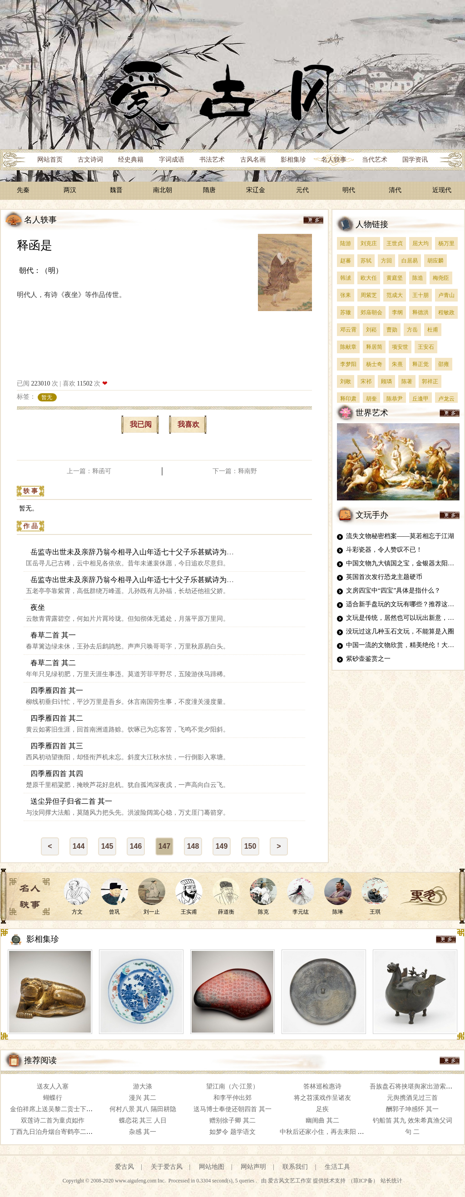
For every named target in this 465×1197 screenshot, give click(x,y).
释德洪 (420, 312)
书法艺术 (212, 159)
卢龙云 (446, 399)
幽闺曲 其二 (322, 1120)
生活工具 (337, 1166)
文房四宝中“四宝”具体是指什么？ (393, 590)
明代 (348, 190)
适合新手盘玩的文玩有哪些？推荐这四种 (403, 604)
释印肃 (348, 399)
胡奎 (371, 399)
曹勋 (391, 329)
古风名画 (253, 159)
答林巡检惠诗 (322, 1086)
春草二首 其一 (53, 635)
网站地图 (211, 1166)
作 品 (30, 526)
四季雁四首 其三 (56, 746)
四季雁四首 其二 (56, 718)
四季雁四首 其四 (56, 773)
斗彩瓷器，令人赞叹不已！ (384, 549)
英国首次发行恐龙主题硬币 (384, 577)
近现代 (441, 190)
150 (250, 846)
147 (164, 846)
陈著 (406, 381)
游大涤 (142, 1086)
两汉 (70, 190)
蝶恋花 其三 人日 (143, 1120)
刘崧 (371, 329)
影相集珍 (293, 159)
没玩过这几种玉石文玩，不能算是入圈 (400, 631)
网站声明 (253, 1166)
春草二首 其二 (53, 663)
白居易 (409, 260)
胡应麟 (435, 260)
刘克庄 (369, 243)
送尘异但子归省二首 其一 (71, 801)
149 (222, 846)
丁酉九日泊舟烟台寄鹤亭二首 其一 (58, 1131)
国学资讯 (415, 159)
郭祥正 (430, 381)
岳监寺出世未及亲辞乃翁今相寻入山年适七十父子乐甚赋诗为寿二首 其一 (147, 552)
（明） (52, 270)
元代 (302, 190)
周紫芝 (369, 295)
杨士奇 (374, 364)
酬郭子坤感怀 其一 (412, 1109)
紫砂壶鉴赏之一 (368, 658)
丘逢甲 (420, 399)
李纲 (397, 312)
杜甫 (432, 329)
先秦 (23, 190)
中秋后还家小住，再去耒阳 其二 (325, 1131)
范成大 (394, 295)
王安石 (426, 347)
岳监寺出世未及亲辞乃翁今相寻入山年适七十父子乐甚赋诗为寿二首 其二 (147, 580)
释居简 (374, 347)
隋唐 (209, 190)
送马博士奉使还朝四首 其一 (232, 1109)
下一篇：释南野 (235, 471)
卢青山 (446, 295)
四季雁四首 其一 (56, 690)
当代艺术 (374, 159)
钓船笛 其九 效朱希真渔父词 (412, 1120)
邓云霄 (348, 329)
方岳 (412, 329)
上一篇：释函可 (89, 471)
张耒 (345, 295)
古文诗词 (90, 159)
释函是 (34, 245)
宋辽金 (255, 190)
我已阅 (141, 424)
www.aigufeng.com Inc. (141, 1181)
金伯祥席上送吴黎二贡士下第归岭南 (61, 1109)
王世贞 (394, 243)
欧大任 (369, 278)
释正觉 (420, 364)
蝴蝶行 (52, 1097)
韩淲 (345, 278)
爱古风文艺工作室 (290, 1181)
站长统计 (391, 1181)
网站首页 (50, 159)
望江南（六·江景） (232, 1086)
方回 (386, 260)
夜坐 (37, 607)
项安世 (400, 347)
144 (79, 846)
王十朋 (420, 295)
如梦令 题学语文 (232, 1131)
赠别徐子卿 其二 (232, 1120)
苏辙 (345, 312)
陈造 (417, 278)
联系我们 (295, 1166)
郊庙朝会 (371, 312)
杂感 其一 (142, 1131)
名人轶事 (333, 159)
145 (107, 846)
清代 (395, 190)
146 (136, 846)
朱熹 (397, 364)
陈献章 (348, 347)
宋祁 (366, 381)
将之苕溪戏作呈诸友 (322, 1097)
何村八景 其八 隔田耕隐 (142, 1109)
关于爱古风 (167, 1166)
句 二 (412, 1131)
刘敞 (345, 381)
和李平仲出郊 (232, 1097)
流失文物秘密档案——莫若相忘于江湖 (400, 536)
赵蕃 (345, 260)
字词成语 (171, 159)
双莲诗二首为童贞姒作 (52, 1120)
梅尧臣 (441, 278)
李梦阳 (348, 364)
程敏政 (446, 312)
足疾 (322, 1109)
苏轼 (366, 260)
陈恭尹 (394, 399)
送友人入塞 (53, 1086)
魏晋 (116, 190)
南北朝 (162, 190)
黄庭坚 (394, 278)
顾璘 (386, 381)
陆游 (345, 243)
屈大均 (420, 243)
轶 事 (30, 491)
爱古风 (124, 1166)
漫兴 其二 (142, 1097)
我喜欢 (188, 424)
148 (193, 846)
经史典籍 (130, 159)
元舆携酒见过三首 (412, 1097)
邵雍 (443, 364)
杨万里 (446, 243)
